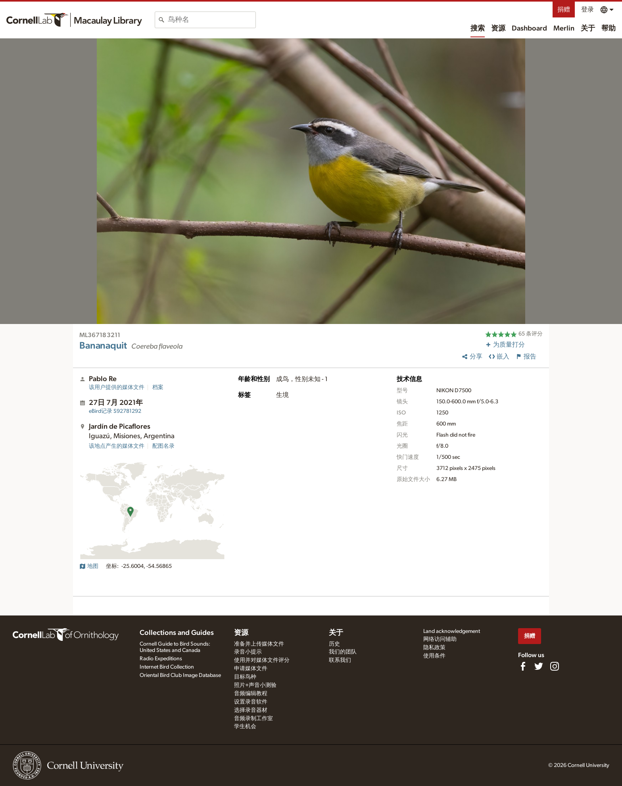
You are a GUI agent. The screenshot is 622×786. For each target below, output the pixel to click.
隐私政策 (434, 647)
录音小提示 (248, 652)
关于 (588, 28)
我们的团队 (343, 652)
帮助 (608, 28)
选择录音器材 (250, 710)
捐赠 (563, 9)
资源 (498, 28)
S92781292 (115, 411)
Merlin (563, 28)
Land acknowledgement (451, 631)
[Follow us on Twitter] (538, 666)
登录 (587, 9)
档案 (157, 387)
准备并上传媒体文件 (259, 644)
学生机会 (245, 726)
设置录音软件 (250, 702)
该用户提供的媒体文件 (116, 387)
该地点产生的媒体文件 (116, 446)
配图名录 (163, 446)
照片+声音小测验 (255, 685)
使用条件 (434, 656)
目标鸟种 (245, 677)
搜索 (477, 28)
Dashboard (529, 28)
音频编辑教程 (250, 693)
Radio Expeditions (161, 658)
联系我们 (340, 660)
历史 (334, 644)
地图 (88, 566)
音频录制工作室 (253, 718)
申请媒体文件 (250, 668)
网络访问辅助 (440, 639)
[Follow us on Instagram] (554, 666)
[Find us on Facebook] (523, 666)
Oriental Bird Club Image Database (180, 675)
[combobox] (211, 20)
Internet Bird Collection (167, 667)
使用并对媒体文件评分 (262, 660)
